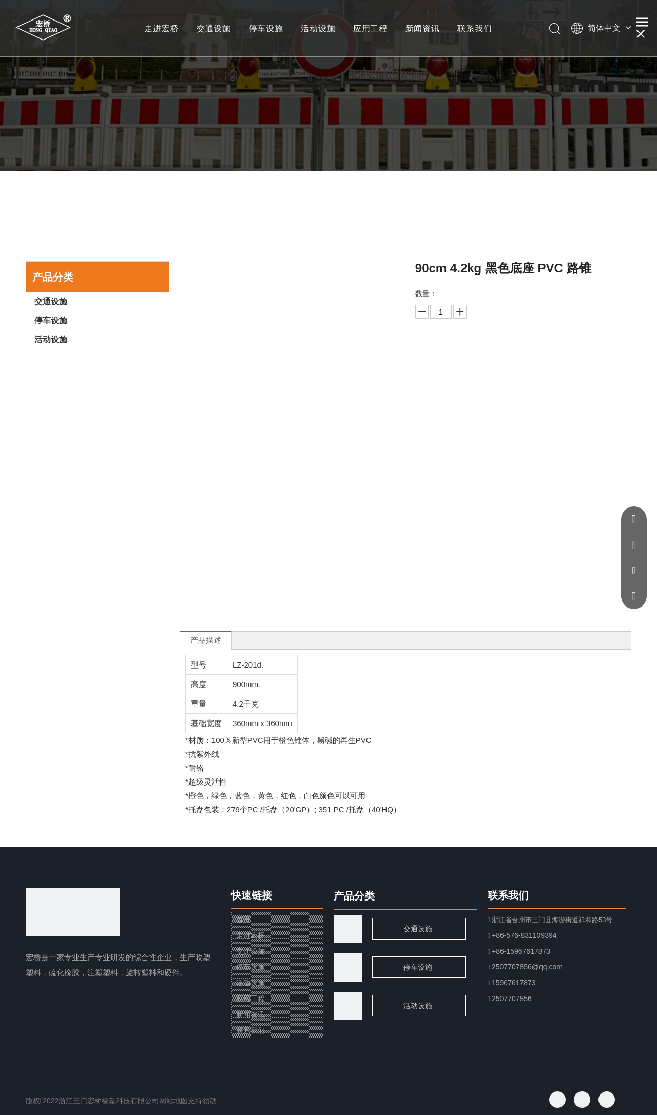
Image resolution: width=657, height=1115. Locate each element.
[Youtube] (606, 1099)
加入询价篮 (520, 385)
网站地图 (173, 1101)
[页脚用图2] (348, 1006)
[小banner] (328, 85)
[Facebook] (557, 1099)
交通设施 (214, 28)
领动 (209, 1101)
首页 (243, 919)
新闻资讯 (422, 28)
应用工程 (370, 28)
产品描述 (205, 640)
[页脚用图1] (348, 967)
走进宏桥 (161, 28)
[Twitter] (582, 1099)
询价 (520, 359)
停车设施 (266, 28)
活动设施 (318, 28)
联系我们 (474, 28)
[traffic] (348, 929)
